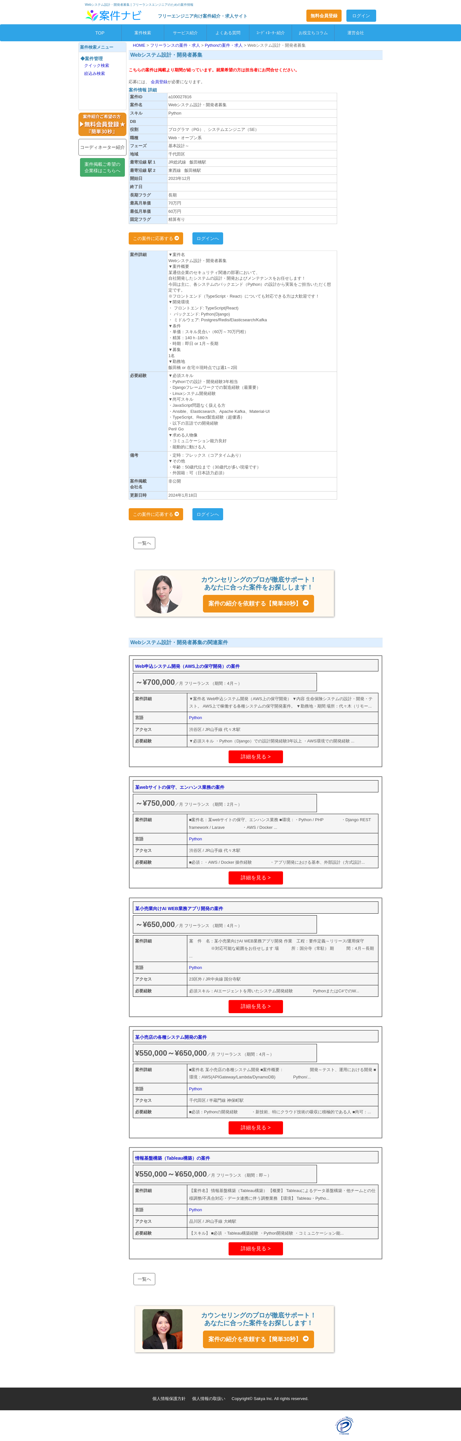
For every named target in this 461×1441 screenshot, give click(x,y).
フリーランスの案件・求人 (175, 45)
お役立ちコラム (313, 32)
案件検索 (142, 32)
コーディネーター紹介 (102, 147)
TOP (100, 33)
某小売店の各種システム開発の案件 (171, 1037)
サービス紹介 (185, 32)
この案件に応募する (156, 238)
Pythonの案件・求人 (224, 45)
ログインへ (208, 238)
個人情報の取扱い (208, 1398)
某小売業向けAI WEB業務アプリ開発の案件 (179, 908)
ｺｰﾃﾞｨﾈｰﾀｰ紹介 (270, 32)
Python (195, 717)
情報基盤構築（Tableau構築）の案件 (172, 1158)
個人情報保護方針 (169, 1398)
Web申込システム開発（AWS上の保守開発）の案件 (187, 666)
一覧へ (144, 543)
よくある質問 (227, 32)
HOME (140, 45)
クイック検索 (96, 65)
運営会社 (355, 32)
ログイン (361, 15)
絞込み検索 (94, 73)
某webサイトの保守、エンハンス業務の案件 (179, 787)
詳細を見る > (256, 756)
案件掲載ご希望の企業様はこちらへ (102, 167)
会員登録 (158, 81)
